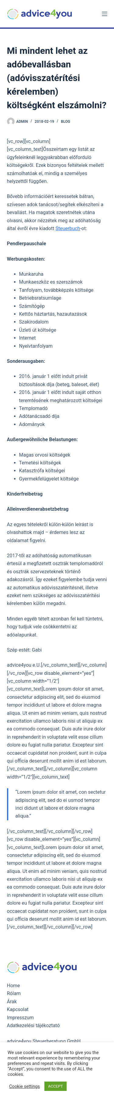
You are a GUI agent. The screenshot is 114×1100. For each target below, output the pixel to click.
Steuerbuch (67, 228)
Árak (12, 1001)
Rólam (14, 993)
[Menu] (104, 14)
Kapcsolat (18, 1009)
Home (13, 985)
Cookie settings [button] (24, 1086)
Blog (65, 121)
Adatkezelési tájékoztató (33, 1025)
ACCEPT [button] (55, 1086)
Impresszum (20, 1017)
